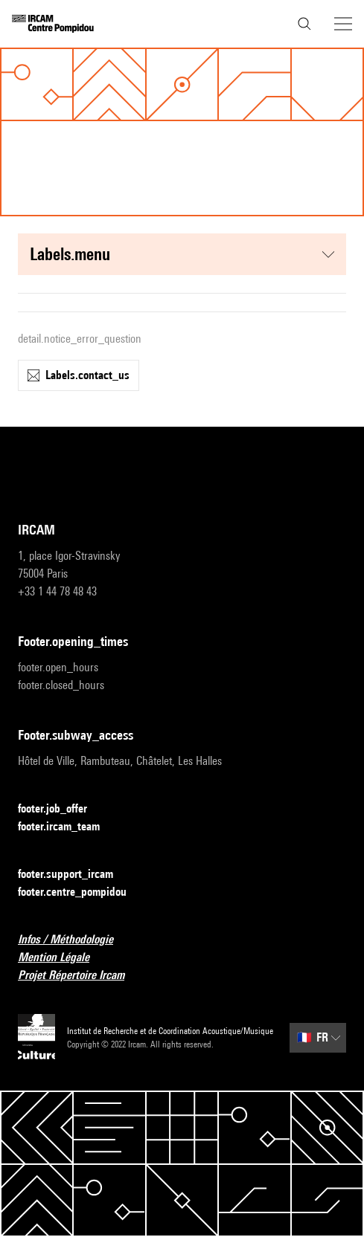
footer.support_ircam (74, 874)
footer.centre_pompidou (81, 892)
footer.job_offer (61, 809)
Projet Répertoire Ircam (80, 976)
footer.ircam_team (68, 827)
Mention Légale (62, 958)
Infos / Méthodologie (74, 940)
